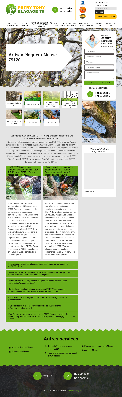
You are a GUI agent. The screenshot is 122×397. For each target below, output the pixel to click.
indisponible (66, 8)
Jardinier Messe (91, 350)
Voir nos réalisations (105, 16)
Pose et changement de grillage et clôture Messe (62, 354)
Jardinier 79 (99, 24)
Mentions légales (75, 391)
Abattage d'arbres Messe (22, 347)
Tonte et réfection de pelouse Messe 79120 (60, 347)
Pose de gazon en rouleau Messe (98, 346)
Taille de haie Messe (20, 351)
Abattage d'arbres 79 (12, 24)
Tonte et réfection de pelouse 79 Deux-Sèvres (41, 24)
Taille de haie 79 (24, 24)
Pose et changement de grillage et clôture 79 (65, 24)
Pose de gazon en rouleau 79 (86, 24)
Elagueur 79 (110, 24)
